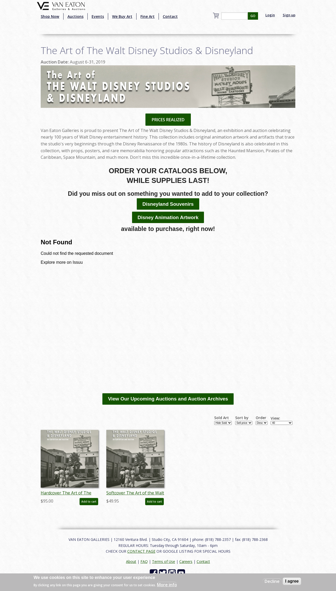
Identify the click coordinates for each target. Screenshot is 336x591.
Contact (170, 16)
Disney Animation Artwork (168, 217)
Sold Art (221, 418)
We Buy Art (122, 16)
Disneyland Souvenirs (167, 204)
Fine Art (147, 16)
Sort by (242, 418)
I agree (292, 581)
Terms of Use (163, 561)
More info (167, 585)
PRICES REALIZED (168, 120)
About (131, 561)
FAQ (144, 561)
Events (98, 16)
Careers (185, 561)
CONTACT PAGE (141, 551)
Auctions (75, 16)
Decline (272, 581)
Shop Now (50, 16)
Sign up (289, 15)
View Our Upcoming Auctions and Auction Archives (168, 399)
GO (252, 16)
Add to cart (88, 501)
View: (275, 418)
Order (261, 418)
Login (270, 15)
